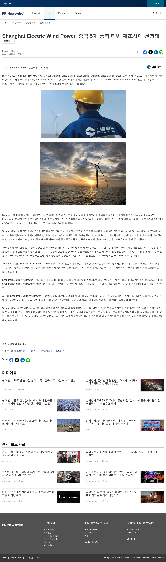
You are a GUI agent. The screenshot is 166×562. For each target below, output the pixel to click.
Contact (78, 13)
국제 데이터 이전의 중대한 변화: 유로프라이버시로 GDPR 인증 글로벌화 (123, 453)
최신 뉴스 (16, 23)
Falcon (47, 542)
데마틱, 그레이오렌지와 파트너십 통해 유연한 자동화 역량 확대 (28, 494)
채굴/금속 (33, 351)
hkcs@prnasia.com (135, 529)
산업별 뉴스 (30, 23)
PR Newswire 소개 (97, 522)
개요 (6, 23)
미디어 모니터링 (51, 536)
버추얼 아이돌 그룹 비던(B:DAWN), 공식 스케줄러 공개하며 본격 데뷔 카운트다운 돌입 (112, 474)
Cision (153, 558)
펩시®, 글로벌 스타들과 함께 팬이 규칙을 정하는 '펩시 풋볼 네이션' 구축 (28, 474)
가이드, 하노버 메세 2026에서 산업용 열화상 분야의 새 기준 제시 (27, 453)
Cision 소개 (90, 532)
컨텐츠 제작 (49, 529)
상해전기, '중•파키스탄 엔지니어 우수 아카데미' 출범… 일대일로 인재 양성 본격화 (111, 422)
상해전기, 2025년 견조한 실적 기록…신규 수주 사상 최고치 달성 (38, 380)
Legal (4, 558)
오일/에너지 (47, 351)
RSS (39, 558)
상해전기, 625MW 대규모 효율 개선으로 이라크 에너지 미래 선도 (27, 422)
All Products (49, 545)
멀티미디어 (45, 23)
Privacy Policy (16, 558)
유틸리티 (60, 351)
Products (36, 13)
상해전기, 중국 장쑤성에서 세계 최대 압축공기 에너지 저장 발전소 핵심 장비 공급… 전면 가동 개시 (28, 402)
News (49, 13)
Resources (63, 13)
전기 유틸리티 (18, 351)
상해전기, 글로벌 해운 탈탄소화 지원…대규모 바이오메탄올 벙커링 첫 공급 (112, 382)
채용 (87, 536)
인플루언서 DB (50, 539)
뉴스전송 (156, 3)
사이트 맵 (29, 558)
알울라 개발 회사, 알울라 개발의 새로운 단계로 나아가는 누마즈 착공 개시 (111, 494)
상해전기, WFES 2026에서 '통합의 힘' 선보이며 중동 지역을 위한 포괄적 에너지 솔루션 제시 (123, 402)
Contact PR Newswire (140, 522)
